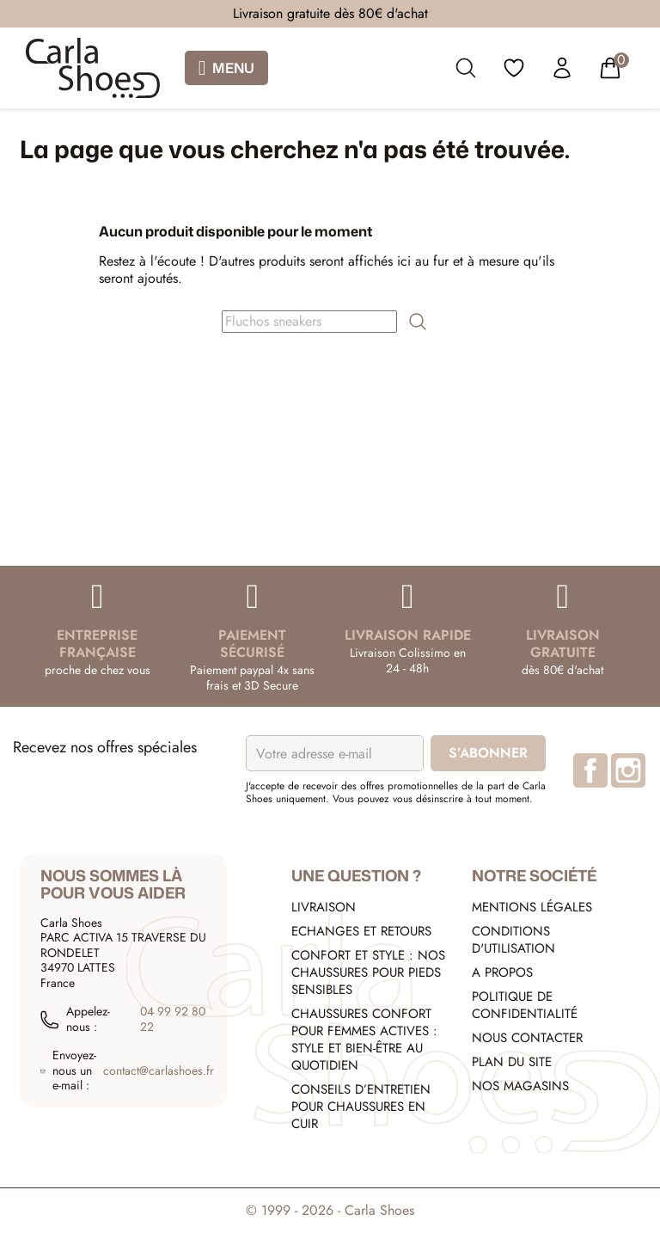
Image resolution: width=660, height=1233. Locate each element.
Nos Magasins (520, 1086)
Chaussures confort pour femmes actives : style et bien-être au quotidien (364, 1039)
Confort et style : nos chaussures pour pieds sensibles (368, 972)
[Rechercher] (309, 321)
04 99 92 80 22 (172, 1019)
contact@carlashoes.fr (158, 1071)
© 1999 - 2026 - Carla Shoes (330, 1210)
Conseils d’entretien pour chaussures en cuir (361, 1106)
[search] (466, 71)
